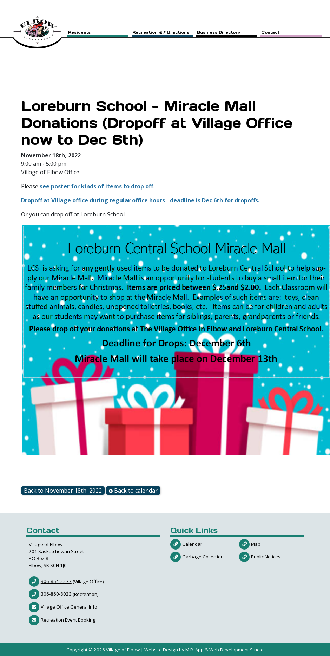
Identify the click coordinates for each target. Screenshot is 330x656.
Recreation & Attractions (160, 33)
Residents (79, 33)
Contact (270, 33)
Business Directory (218, 33)
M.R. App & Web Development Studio (224, 650)
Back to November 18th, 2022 (63, 490)
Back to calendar (136, 490)
